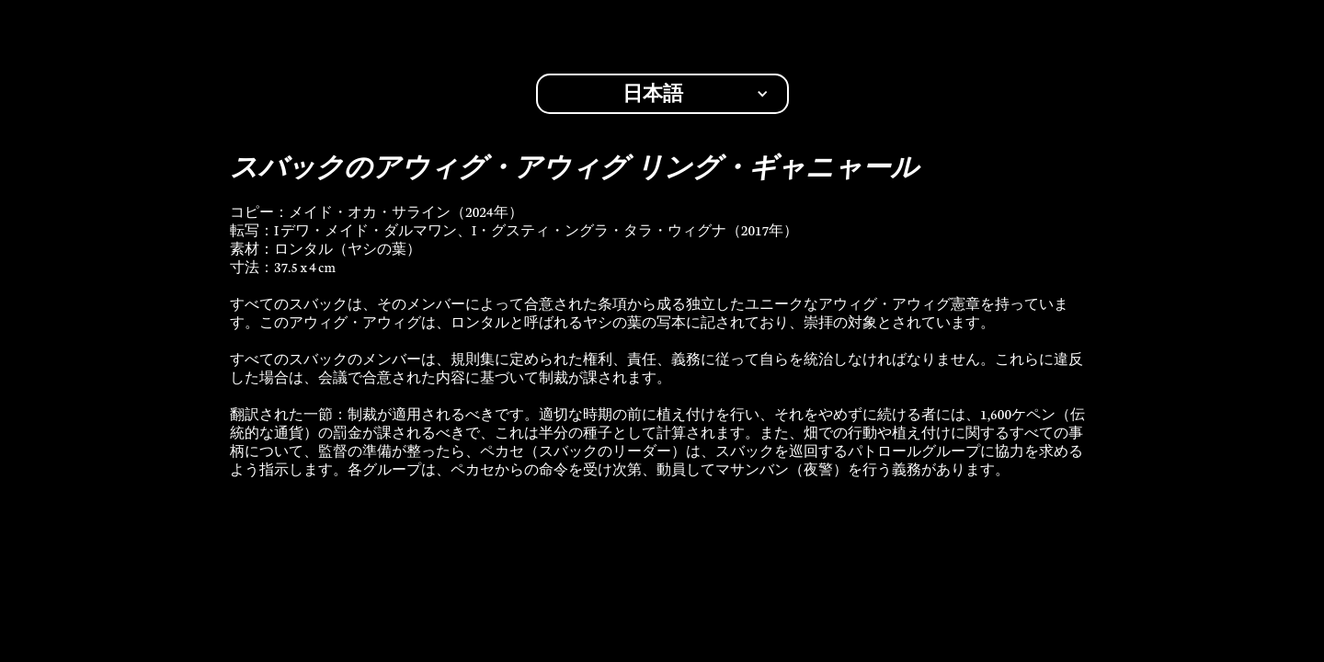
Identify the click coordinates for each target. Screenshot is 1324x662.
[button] (662, 94)
